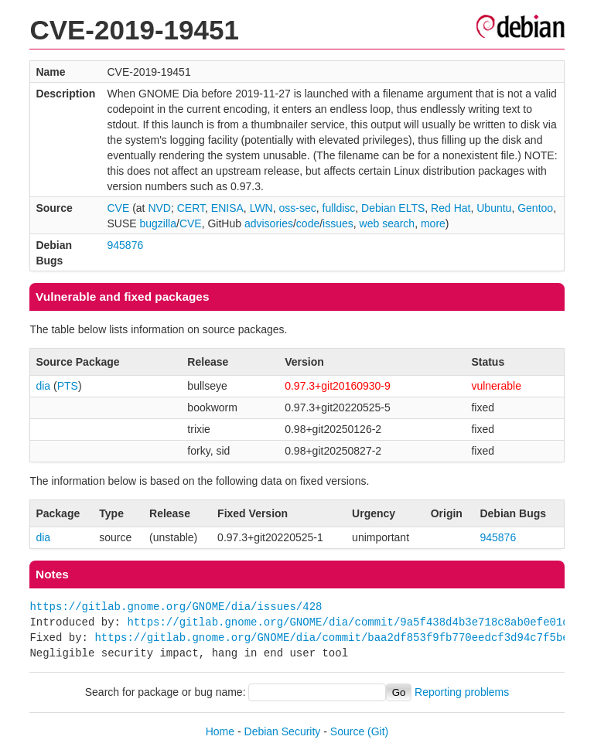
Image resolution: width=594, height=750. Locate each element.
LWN (261, 208)
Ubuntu (493, 208)
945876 (125, 245)
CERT (191, 208)
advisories (268, 223)
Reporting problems (462, 692)
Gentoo (535, 208)
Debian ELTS (393, 208)
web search (387, 223)
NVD (159, 208)
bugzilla (158, 223)
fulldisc (339, 208)
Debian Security (282, 731)
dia (43, 386)
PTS (67, 386)
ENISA (227, 208)
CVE (118, 208)
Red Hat (450, 208)
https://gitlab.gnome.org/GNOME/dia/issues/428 (175, 606)
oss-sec (297, 208)
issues (338, 223)
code (307, 223)
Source (347, 731)
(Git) (377, 731)
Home (220, 731)
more (433, 223)
